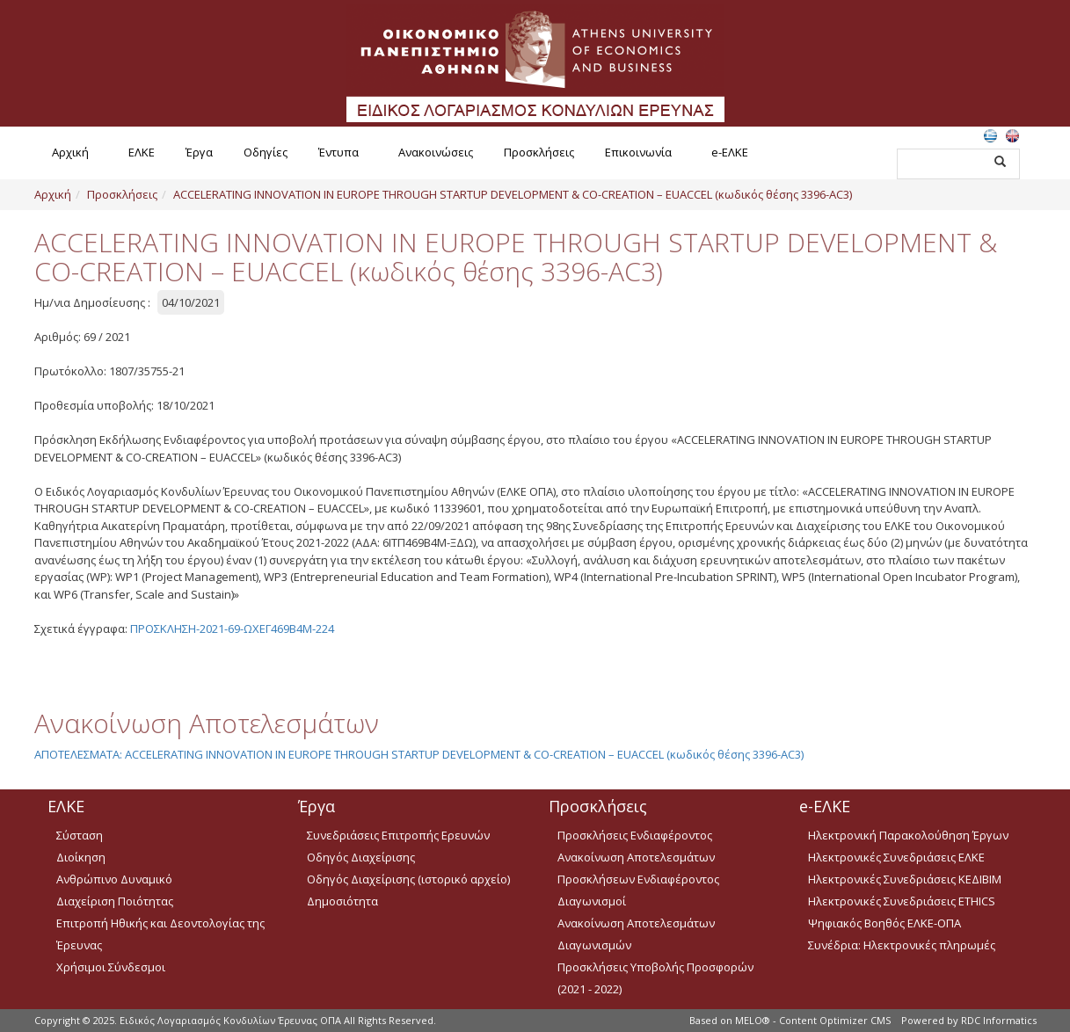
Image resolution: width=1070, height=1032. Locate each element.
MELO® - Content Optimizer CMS (813, 1020)
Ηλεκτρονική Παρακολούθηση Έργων (908, 835)
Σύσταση (79, 835)
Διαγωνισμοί (591, 901)
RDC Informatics (999, 1020)
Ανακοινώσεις (435, 152)
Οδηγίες (266, 152)
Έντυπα (338, 152)
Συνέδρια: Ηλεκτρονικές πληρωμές (901, 945)
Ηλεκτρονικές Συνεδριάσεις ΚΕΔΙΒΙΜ (904, 879)
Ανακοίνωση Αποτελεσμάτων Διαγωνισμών (636, 934)
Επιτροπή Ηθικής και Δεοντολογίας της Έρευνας (160, 934)
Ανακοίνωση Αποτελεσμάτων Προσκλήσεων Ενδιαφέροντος (638, 868)
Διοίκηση (81, 857)
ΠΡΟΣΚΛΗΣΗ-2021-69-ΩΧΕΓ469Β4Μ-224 (232, 628)
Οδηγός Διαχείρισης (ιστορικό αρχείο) (408, 879)
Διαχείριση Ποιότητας (114, 901)
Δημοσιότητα (342, 901)
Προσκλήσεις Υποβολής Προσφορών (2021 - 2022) (655, 978)
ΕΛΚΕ (141, 152)
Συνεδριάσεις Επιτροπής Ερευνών (398, 835)
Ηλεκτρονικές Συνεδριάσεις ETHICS (901, 901)
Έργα (199, 152)
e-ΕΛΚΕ (729, 152)
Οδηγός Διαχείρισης (361, 857)
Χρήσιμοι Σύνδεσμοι (110, 967)
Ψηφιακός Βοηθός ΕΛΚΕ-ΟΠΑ (884, 923)
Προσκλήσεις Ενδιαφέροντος (634, 835)
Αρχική (70, 152)
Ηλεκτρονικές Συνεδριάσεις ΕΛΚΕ (896, 857)
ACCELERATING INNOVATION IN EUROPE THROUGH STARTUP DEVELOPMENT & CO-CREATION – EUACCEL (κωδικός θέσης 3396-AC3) (512, 194)
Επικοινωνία (638, 152)
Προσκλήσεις (539, 152)
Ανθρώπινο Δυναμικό (114, 879)
